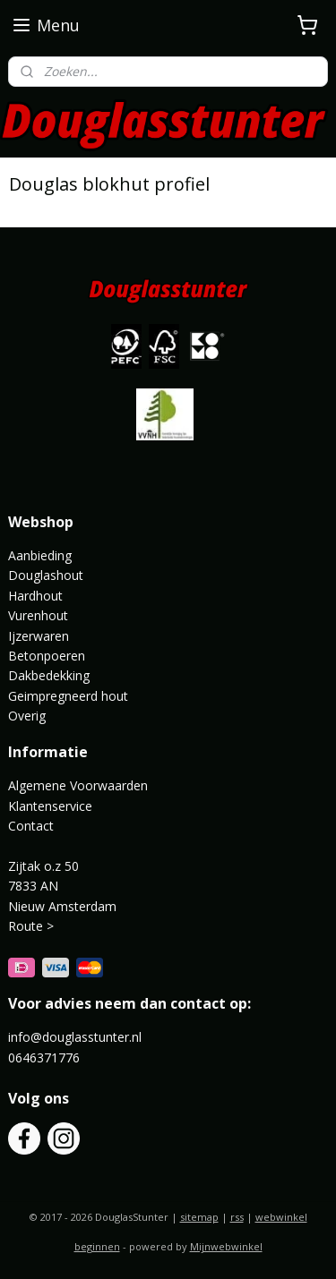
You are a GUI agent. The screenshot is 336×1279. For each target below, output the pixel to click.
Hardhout (35, 595)
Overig (27, 715)
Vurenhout (38, 615)
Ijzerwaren (38, 635)
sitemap (199, 1217)
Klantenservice (50, 805)
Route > (32, 925)
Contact (31, 825)
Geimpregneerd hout (68, 695)
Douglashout (45, 575)
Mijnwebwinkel (226, 1246)
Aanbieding (40, 555)
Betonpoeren (46, 655)
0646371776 (44, 1057)
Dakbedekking (49, 675)
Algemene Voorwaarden (78, 785)
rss (237, 1217)
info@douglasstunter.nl (75, 1036)
